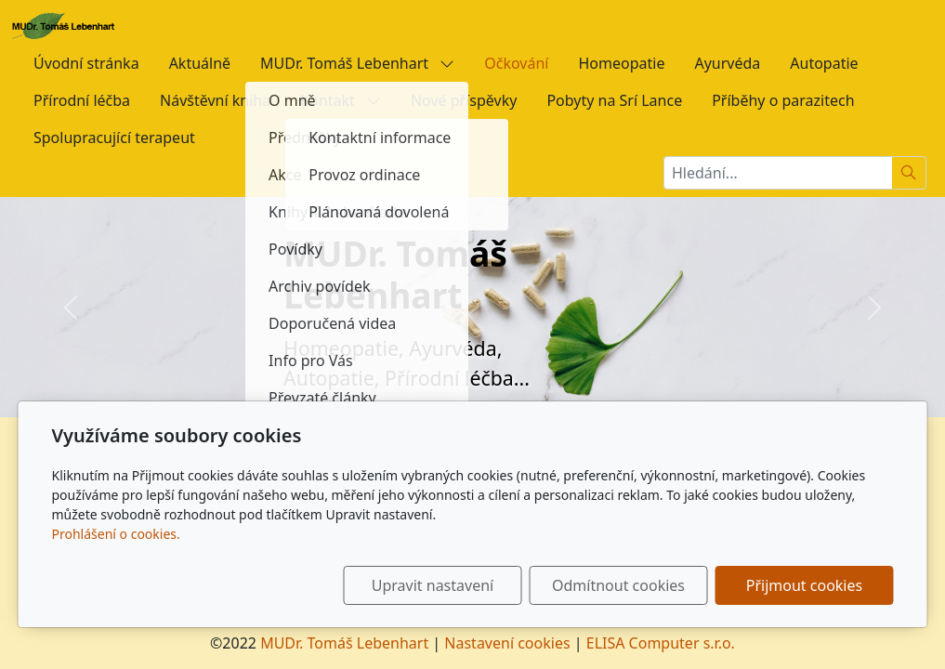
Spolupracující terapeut (114, 137)
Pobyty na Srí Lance (614, 100)
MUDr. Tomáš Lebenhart (357, 63)
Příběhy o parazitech (783, 100)
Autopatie (824, 63)
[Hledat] (909, 173)
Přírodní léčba (81, 100)
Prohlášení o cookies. (116, 534)
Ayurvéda (727, 63)
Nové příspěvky (464, 100)
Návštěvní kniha (215, 100)
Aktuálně (199, 63)
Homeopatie (621, 63)
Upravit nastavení (432, 585)
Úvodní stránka (86, 63)
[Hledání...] (777, 173)
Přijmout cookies (804, 585)
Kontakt (340, 100)
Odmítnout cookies (618, 585)
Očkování (516, 63)
